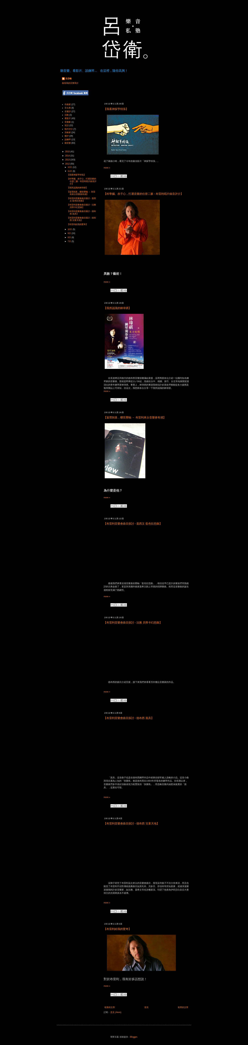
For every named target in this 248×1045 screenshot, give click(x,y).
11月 (70, 171)
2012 (67, 164)
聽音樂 (68, 143)
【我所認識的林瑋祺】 (117, 308)
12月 (70, 167)
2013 (67, 159)
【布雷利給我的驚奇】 (117, 928)
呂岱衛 (68, 78)
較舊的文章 (183, 1007)
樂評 (67, 136)
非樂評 (68, 111)
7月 (69, 241)
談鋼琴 (68, 139)
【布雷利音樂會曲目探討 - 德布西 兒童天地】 (131, 823)
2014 (67, 155)
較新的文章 (110, 1007)
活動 (67, 115)
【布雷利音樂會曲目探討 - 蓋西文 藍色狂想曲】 (133, 523)
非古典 (68, 108)
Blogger (133, 1037)
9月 (69, 233)
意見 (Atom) (115, 1012)
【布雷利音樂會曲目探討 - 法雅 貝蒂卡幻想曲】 (133, 622)
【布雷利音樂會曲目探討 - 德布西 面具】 (129, 718)
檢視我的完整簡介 (70, 83)
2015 (67, 151)
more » (107, 168)
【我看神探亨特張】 (116, 109)
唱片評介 (69, 129)
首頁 (146, 1007)
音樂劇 (68, 122)
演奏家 (68, 132)
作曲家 (68, 104)
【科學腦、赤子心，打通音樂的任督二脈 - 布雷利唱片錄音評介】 (143, 193)
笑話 (67, 125)
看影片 (68, 118)
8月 (69, 237)
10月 (70, 229)
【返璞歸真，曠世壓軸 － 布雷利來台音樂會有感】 (135, 417)
